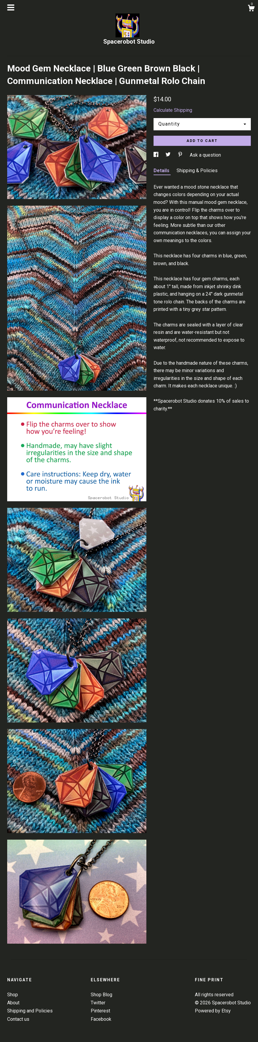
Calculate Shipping (173, 110)
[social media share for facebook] (157, 155)
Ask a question (205, 155)
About (13, 1003)
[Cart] (251, 8)
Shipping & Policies (197, 170)
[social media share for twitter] (169, 155)
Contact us (18, 1019)
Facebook (101, 1019)
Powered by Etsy (213, 1011)
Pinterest (100, 1011)
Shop (12, 994)
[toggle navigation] (10, 7)
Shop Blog (101, 994)
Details (162, 170)
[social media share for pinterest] (181, 155)
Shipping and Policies (30, 1011)
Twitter (98, 1003)
